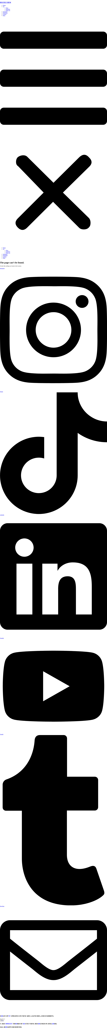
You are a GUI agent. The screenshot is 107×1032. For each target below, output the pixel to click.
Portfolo (5, 13)
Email (1, 1019)
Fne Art (8, 10)
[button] (53, 131)
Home (4, 5)
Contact (4, 14)
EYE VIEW (5, 2)
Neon (7, 8)
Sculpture (8, 9)
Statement (5, 11)
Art (3, 6)
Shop (4, 15)
